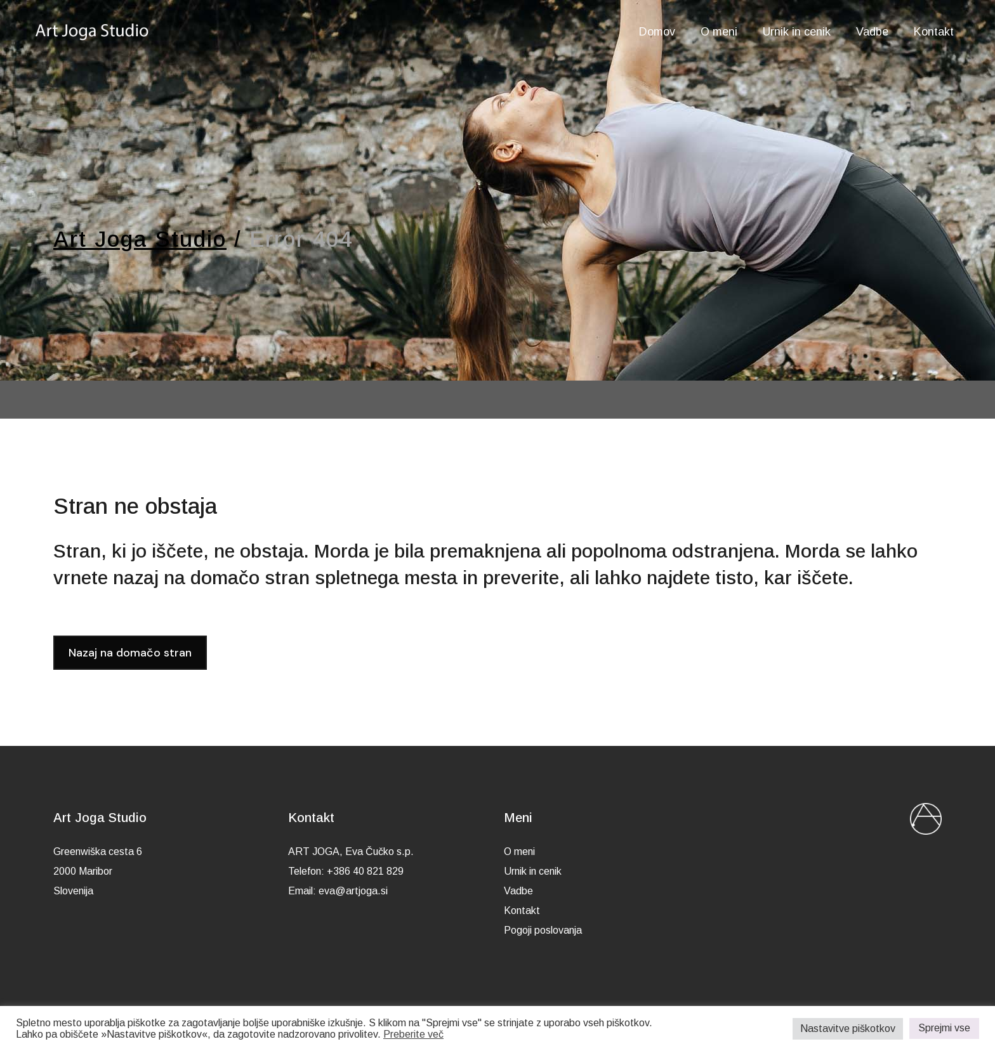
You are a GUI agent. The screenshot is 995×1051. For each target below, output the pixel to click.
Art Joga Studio (140, 238)
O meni (519, 851)
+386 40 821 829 (365, 871)
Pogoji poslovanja (543, 930)
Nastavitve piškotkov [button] (847, 1028)
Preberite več (413, 1034)
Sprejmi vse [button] (944, 1027)
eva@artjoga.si (353, 890)
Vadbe (518, 890)
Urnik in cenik (533, 871)
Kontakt (522, 910)
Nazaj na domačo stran (130, 652)
